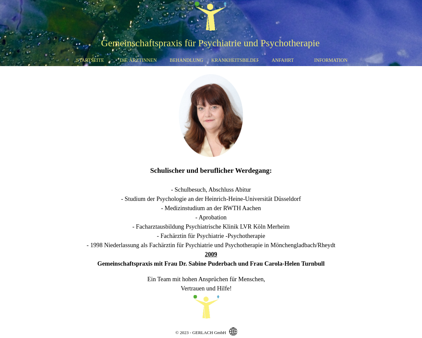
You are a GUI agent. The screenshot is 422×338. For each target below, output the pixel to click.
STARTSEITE (90, 60)
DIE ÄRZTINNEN (138, 60)
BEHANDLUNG (186, 60)
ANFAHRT (283, 60)
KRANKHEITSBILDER (235, 60)
